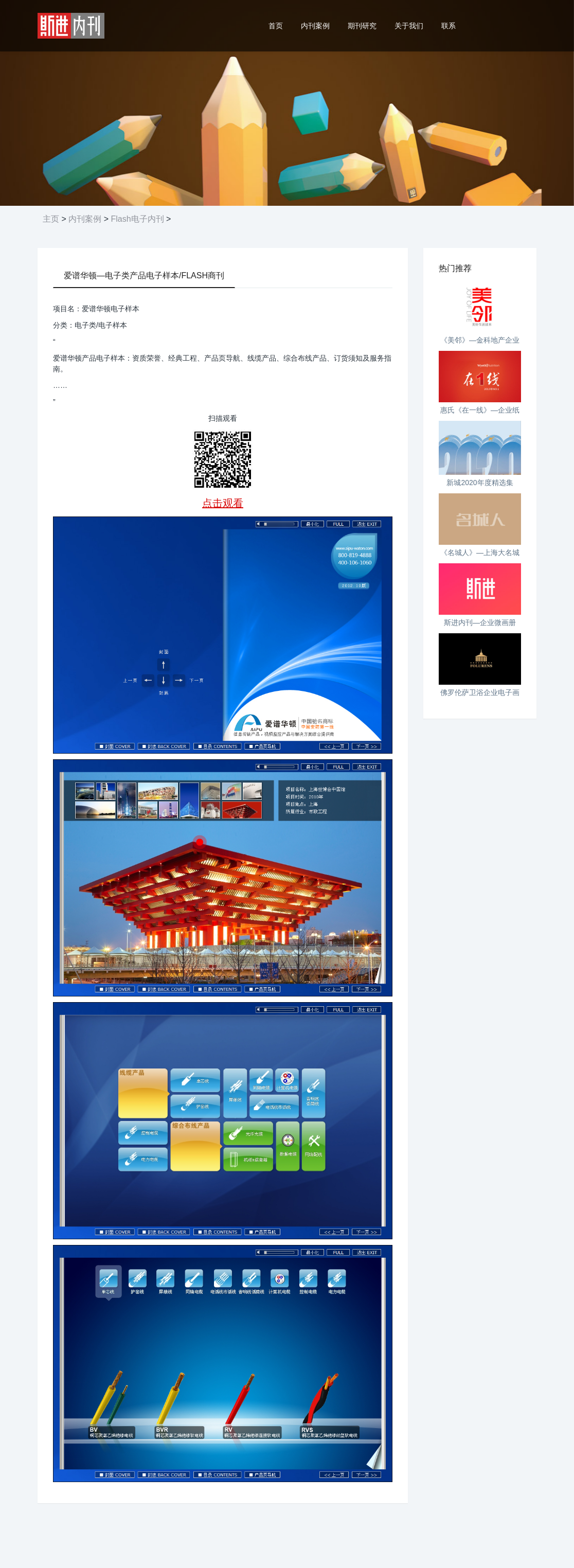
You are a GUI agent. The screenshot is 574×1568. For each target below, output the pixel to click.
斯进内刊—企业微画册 (480, 622)
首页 (275, 26)
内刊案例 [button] (315, 26)
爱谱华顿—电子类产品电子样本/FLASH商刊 (144, 275)
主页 (51, 219)
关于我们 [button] (408, 26)
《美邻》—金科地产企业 (479, 340)
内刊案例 (84, 219)
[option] (287, 103)
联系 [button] (448, 26)
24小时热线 (504, 25)
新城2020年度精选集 (479, 482)
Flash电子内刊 (137, 219)
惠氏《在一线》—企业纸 (479, 410)
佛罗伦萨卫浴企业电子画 (479, 692)
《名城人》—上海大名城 (479, 552)
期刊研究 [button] (362, 26)
